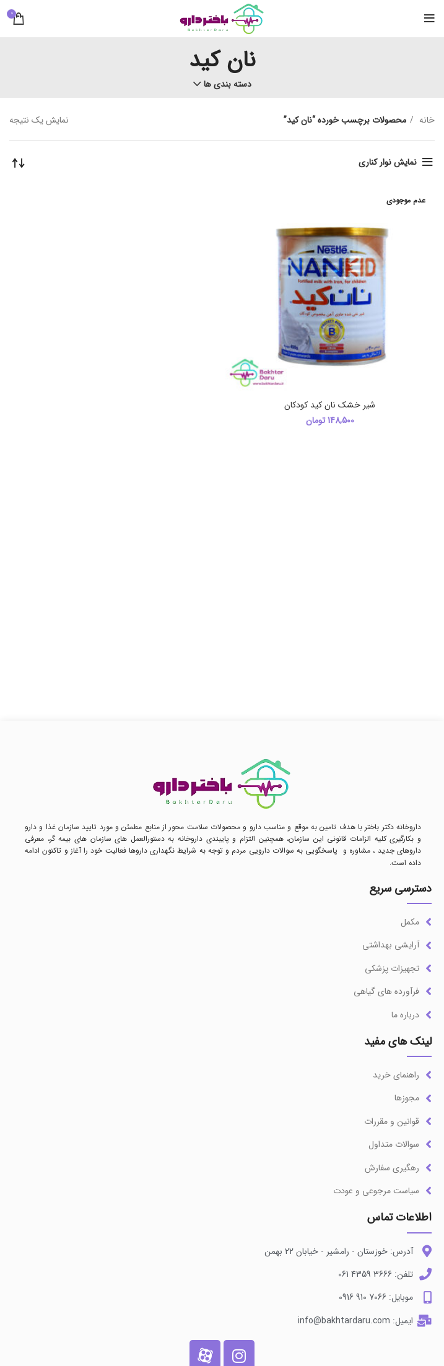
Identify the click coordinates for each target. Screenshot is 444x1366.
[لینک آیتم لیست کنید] (222, 922)
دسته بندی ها (227, 84)
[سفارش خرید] (18, 162)
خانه (426, 120)
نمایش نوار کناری (388, 162)
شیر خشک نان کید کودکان (329, 405)
